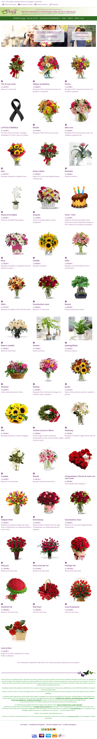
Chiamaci (53, 4)
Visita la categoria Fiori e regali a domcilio (69, 705)
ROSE (64, 18)
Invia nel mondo (9, 4)
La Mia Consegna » (70, 725)
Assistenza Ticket (25, 4)
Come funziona (40, 4)
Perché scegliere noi (53, 725)
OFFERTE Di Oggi (19, 18)
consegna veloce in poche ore (43, 706)
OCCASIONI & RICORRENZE (49, 18)
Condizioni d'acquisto (37, 725)
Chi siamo (24, 725)
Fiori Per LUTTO (32, 18)
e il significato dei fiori (72, 716)
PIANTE (70, 18)
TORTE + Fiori (79, 18)
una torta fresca (75, 708)
